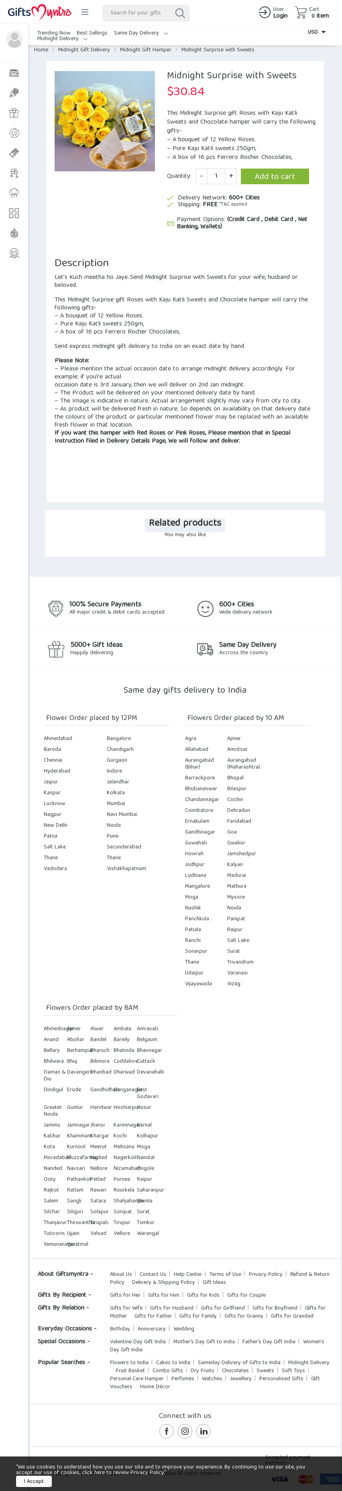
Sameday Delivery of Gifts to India (239, 1363)
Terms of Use (225, 1274)
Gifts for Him (163, 1295)
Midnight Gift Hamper (145, 50)
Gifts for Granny (243, 1316)
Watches (212, 1379)
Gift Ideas (214, 1283)
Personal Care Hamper (137, 1379)
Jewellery (241, 1379)
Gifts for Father (153, 1316)
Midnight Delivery (62, 39)
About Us (121, 1274)
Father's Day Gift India (268, 1342)
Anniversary (152, 1329)
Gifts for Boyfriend (274, 1308)
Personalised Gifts (281, 1379)
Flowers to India (129, 1363)
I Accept (34, 1482)
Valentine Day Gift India (138, 1342)
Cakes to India (173, 1363)
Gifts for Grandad (292, 1316)
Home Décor (155, 1387)
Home (41, 50)
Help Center (188, 1274)
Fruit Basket (130, 1371)
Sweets (265, 1371)
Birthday (120, 1329)
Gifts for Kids (203, 1295)
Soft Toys (293, 1371)
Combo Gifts (168, 1371)
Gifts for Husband (171, 1308)
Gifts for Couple (246, 1295)
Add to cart (275, 177)
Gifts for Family (198, 1316)
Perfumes (182, 1379)
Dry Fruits (202, 1371)
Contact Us (153, 1274)
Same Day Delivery (141, 33)
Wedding (183, 1329)
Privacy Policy (266, 1274)
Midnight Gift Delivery (84, 50)
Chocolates (235, 1371)
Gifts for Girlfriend (223, 1308)
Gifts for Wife (126, 1308)
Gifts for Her (125, 1295)
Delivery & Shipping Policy (163, 1283)
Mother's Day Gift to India (204, 1342)
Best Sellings (92, 33)
